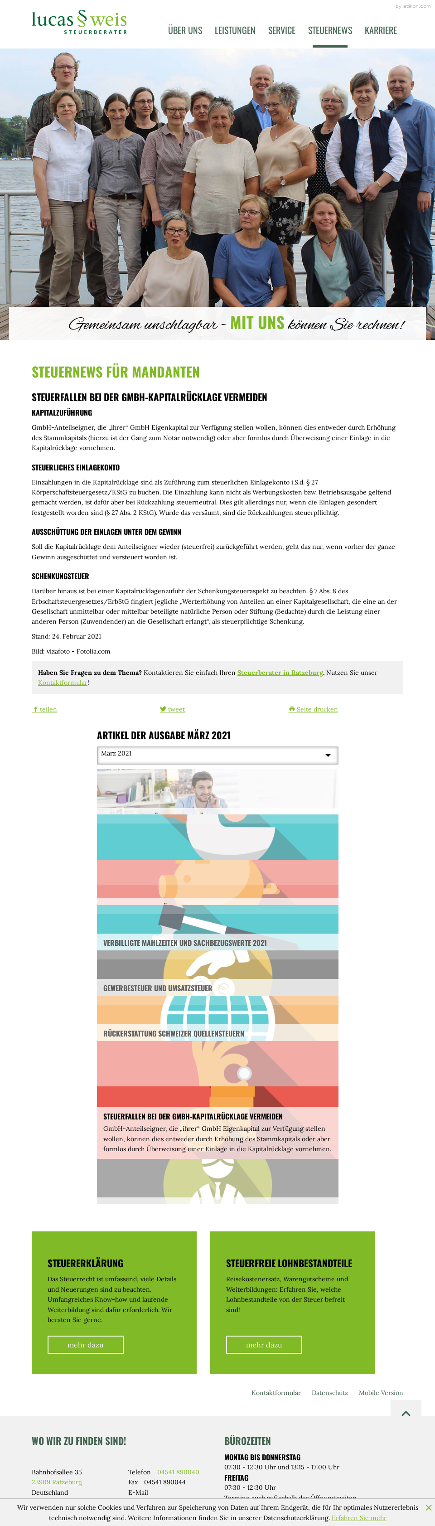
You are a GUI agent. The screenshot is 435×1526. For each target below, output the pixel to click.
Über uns (185, 30)
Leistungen (235, 30)
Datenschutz (330, 1393)
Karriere (381, 30)
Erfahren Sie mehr (359, 1518)
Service (281, 30)
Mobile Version (381, 1393)
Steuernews (330, 30)
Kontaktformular (62, 682)
